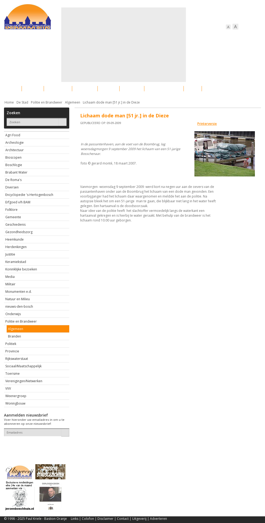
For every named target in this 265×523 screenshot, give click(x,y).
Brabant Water (16, 172)
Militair (10, 284)
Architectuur (14, 150)
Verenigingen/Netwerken (23, 381)
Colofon (88, 518)
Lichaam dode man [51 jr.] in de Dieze (111, 102)
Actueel (11, 88)
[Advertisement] (119, 44)
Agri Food (12, 135)
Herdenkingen (16, 247)
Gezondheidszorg (18, 232)
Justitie (10, 254)
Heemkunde (14, 239)
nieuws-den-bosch (19, 306)
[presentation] (35, 446)
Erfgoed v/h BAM (17, 202)
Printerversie (207, 123)
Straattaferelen (220, 88)
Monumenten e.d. (18, 291)
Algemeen (72, 102)
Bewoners (85, 88)
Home (9, 102)
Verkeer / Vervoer (164, 88)
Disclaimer (105, 518)
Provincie (12, 351)
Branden (14, 336)
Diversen (12, 187)
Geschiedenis (15, 224)
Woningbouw (15, 403)
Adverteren (158, 518)
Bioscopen (13, 157)
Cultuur (108, 88)
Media (10, 276)
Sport (192, 88)
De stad (33, 88)
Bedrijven (131, 88)
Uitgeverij (139, 518)
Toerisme (12, 373)
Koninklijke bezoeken (21, 269)
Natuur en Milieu (17, 299)
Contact (123, 518)
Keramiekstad (15, 262)
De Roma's (13, 180)
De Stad (22, 102)
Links (74, 518)
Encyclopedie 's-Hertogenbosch (29, 194)
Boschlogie (13, 165)
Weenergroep (15, 396)
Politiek (10, 343)
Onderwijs (13, 314)
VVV (8, 388)
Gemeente (13, 217)
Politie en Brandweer (46, 102)
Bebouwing (58, 88)
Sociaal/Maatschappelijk (23, 366)
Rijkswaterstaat (16, 358)
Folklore (11, 209)
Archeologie (14, 142)
